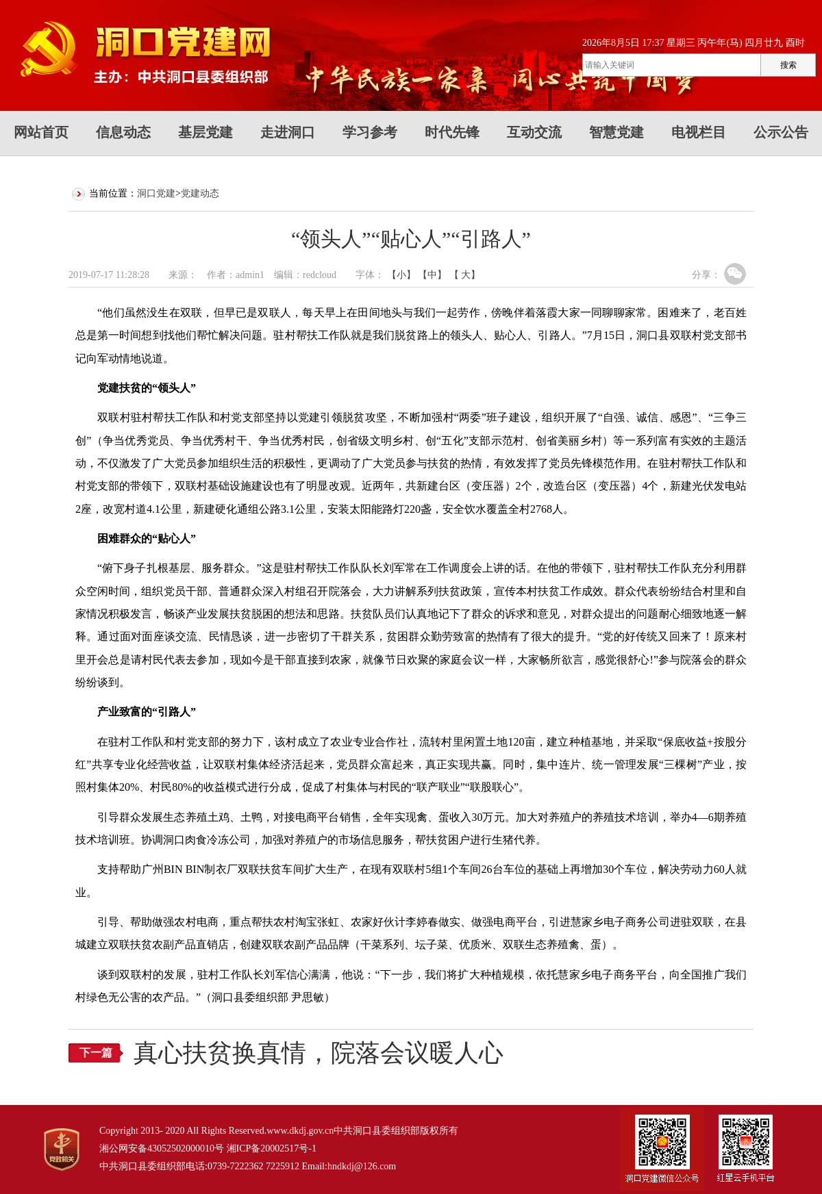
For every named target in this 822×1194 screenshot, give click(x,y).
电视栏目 (698, 132)
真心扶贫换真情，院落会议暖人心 (318, 1053)
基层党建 (205, 132)
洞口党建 (156, 193)
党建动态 (200, 193)
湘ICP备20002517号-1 (271, 1148)
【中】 (432, 275)
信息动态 (123, 132)
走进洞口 (287, 132)
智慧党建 (616, 132)
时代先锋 (452, 132)
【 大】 (465, 275)
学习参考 (369, 132)
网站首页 (41, 132)
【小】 (401, 275)
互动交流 (534, 132)
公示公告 (781, 132)
